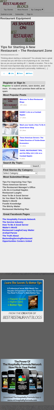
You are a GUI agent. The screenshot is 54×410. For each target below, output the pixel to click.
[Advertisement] (22, 340)
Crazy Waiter (28, 230)
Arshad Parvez (9, 233)
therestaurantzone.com (9, 55)
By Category (37, 10)
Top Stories (8, 10)
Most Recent (22, 10)
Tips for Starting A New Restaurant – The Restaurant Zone (26, 48)
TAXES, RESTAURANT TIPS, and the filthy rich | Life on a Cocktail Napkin (31, 153)
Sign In (30, 14)
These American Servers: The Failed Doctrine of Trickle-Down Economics (32, 140)
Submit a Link (6, 14)
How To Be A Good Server (15, 225)
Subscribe (19, 14)
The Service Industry (12, 222)
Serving (17, 238)
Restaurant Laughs (12, 230)
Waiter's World (9, 227)
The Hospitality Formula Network (18, 219)
